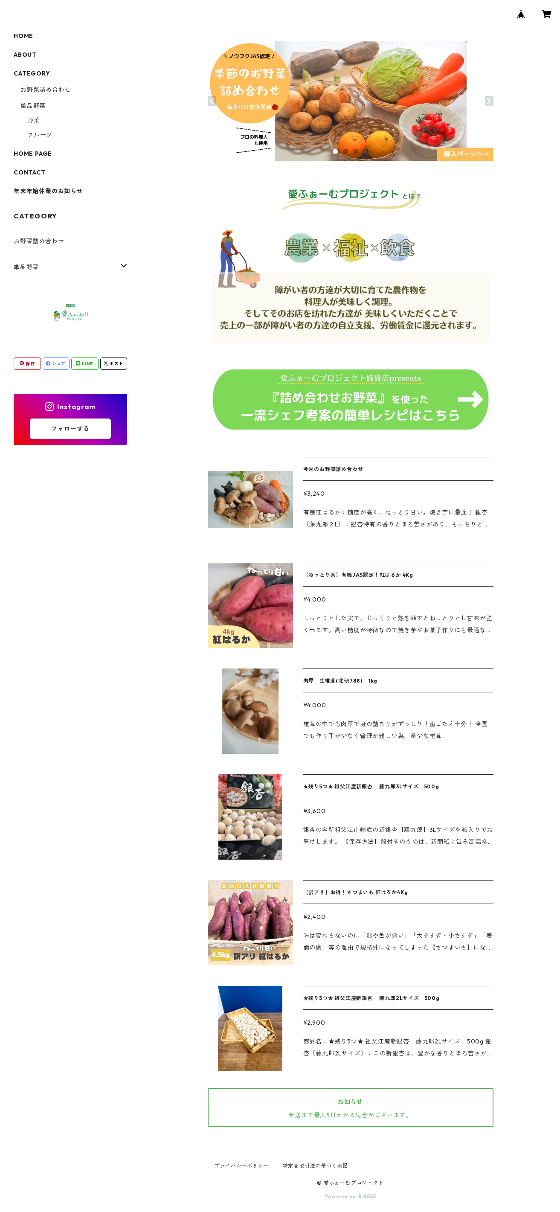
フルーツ (39, 135)
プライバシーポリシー (242, 1166)
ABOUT (25, 54)
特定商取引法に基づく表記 (315, 1166)
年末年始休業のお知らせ (48, 191)
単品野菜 (33, 106)
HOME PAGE (33, 153)
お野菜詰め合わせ (45, 89)
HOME (23, 36)
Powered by (350, 1196)
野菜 (33, 120)
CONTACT (30, 172)
